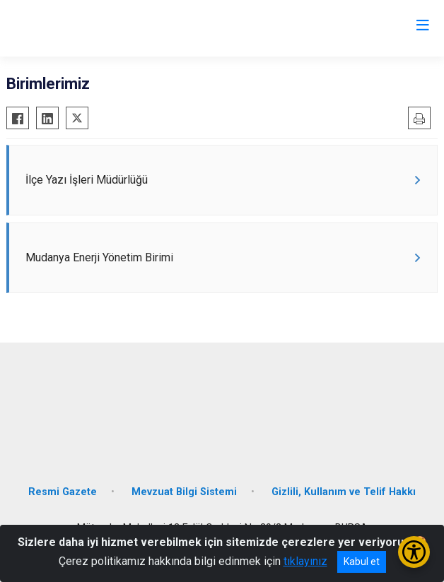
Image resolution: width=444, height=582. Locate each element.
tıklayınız (305, 561)
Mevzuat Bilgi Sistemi (184, 492)
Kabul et (362, 561)
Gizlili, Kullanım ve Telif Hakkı (343, 492)
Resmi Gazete (62, 492)
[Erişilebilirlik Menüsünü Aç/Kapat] (414, 552)
